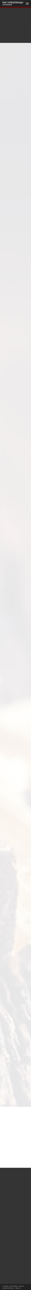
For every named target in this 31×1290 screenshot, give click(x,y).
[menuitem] (26, 3)
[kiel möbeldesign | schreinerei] (12, 3)
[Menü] (26, 3)
